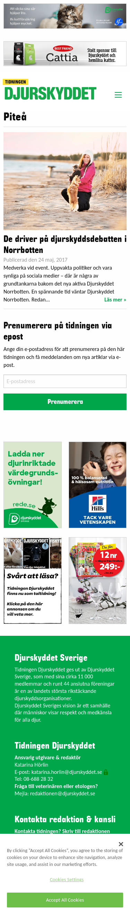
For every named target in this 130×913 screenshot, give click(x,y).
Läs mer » (115, 299)
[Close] (121, 844)
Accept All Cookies (65, 900)
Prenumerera (65, 402)
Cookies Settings (67, 879)
